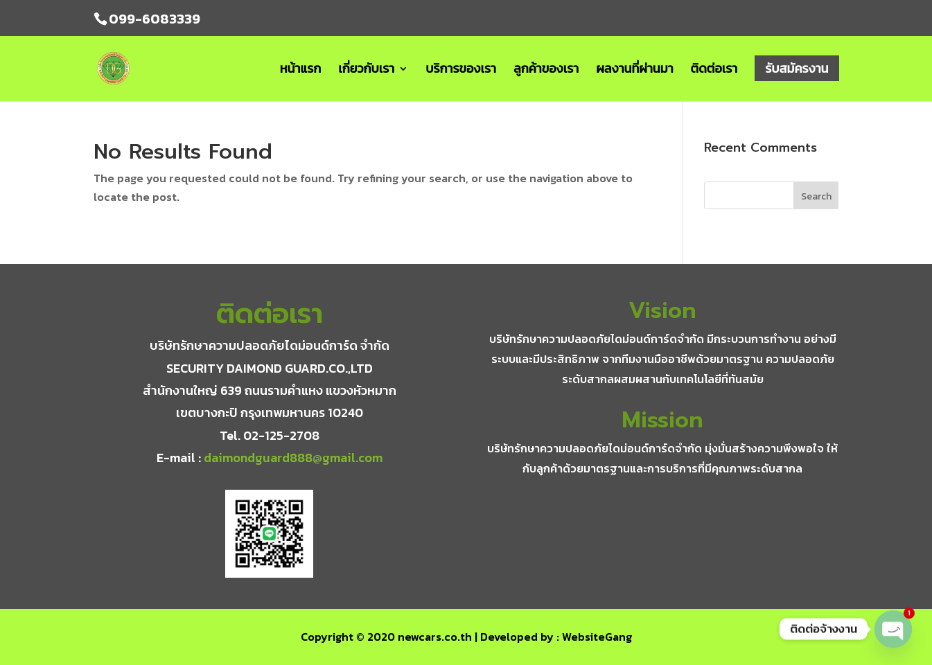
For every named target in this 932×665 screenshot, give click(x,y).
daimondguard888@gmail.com (293, 457)
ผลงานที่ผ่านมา (634, 71)
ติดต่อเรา (714, 71)
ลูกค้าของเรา (546, 71)
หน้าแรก (301, 71)
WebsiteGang (597, 636)
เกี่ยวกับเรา (366, 71)
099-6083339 (154, 18)
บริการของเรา (460, 71)
